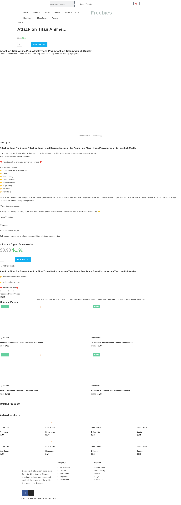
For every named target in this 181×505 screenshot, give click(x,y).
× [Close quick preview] (0, 504)
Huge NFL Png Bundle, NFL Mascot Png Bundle (110, 390)
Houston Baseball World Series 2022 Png (50, 451)
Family (47, 12)
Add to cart (39, 44)
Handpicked (27, 18)
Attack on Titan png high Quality (95, 299)
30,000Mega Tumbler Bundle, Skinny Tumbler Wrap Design (111, 342)
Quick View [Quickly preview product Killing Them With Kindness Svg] (96, 446)
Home (25, 12)
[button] (3, 292)
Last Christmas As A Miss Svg (141, 432)
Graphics (36, 12)
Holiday (57, 12)
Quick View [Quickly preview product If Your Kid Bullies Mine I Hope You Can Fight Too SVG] (96, 427)
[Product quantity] (19, 44)
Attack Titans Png (138, 299)
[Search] (74, 4)
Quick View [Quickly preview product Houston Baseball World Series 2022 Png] (50, 446)
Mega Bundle (42, 18)
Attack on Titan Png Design (72, 299)
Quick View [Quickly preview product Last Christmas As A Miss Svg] (142, 427)
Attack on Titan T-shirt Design (119, 299)
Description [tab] (84, 135)
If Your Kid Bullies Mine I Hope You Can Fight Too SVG (96, 432)
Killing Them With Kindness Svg (95, 451)
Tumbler (55, 18)
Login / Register (86, 4)
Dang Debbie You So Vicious (141, 451)
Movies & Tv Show (72, 12)
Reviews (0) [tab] (97, 135)
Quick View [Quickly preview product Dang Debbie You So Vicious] (142, 446)
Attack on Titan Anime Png (51, 299)
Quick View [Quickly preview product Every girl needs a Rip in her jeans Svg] (50, 427)
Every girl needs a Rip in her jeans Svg (50, 432)
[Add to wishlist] (40, 307)
